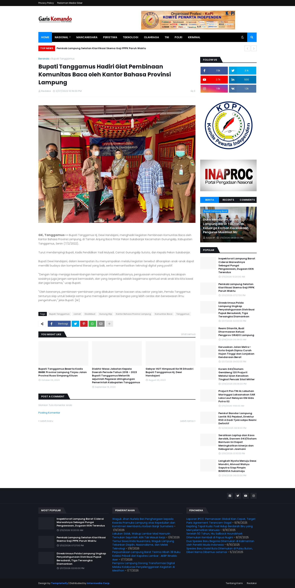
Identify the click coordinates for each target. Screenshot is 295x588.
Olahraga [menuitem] (151, 37)
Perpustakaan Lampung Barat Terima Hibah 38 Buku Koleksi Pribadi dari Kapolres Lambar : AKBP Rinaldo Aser (146, 555)
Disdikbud (90, 313)
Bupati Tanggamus (63, 58)
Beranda (43, 58)
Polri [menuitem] (178, 37)
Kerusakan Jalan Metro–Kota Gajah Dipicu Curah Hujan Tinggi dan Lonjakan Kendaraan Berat (236, 352)
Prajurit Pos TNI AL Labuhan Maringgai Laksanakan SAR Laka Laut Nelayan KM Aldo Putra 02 (236, 396)
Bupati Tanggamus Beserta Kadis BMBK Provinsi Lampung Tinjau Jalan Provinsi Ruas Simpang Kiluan (62, 372)
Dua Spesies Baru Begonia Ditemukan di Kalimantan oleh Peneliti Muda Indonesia (220, 543)
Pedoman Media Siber (69, 3)
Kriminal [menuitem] (194, 37)
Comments (247, 200)
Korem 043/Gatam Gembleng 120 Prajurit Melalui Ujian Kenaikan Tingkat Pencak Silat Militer (236, 374)
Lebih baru (46, 421)
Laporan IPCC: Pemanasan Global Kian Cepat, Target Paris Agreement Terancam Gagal (220, 521)
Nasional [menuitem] (61, 37)
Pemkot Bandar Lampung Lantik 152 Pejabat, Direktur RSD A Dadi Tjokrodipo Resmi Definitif (237, 418)
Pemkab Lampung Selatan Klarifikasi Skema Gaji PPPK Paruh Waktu (101, 48)
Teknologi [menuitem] (130, 37)
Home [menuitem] (45, 37)
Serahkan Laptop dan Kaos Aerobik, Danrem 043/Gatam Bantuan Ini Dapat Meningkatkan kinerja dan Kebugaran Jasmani (237, 442)
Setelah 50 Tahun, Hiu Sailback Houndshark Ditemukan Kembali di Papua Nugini (214, 535)
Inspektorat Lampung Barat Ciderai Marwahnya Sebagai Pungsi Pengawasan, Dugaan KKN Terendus (236, 265)
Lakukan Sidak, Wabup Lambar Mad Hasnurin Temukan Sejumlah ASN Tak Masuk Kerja (141, 535)
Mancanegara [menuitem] (86, 37)
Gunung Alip (105, 313)
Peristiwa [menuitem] (110, 37)
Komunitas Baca (163, 313)
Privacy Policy (46, 3)
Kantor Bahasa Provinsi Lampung (133, 313)
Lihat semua (188, 334)
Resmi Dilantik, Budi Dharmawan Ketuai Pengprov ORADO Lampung (236, 332)
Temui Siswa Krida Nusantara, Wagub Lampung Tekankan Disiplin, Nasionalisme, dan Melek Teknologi (143, 544)
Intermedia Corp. (98, 583)
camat (77, 313)
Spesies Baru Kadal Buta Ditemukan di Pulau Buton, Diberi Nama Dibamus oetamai (219, 550)
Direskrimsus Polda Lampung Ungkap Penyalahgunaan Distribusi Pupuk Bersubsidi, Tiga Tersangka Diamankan (236, 309)
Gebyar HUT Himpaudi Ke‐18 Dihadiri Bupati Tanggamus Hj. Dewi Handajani (169, 372)
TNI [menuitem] (167, 37)
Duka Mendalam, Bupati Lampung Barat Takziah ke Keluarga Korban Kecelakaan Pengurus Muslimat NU (225, 226)
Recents (228, 200)
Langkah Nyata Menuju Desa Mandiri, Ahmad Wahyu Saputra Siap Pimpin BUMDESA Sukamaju (237, 466)
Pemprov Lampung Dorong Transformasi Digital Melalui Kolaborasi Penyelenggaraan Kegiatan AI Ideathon (143, 566)
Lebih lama (187, 421)
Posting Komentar (49, 412)
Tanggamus (182, 313)
